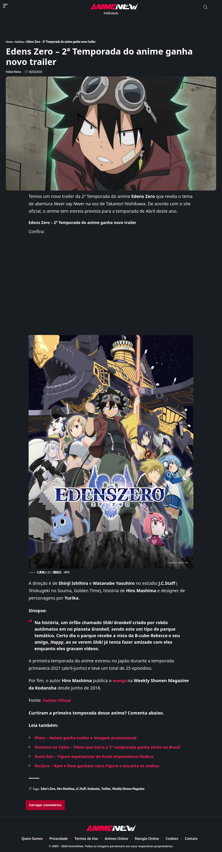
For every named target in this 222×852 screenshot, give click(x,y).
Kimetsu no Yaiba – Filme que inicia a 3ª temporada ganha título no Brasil (113, 747)
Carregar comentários (45, 805)
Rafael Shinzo (14, 71)
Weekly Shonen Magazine (128, 789)
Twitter (106, 789)
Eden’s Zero (48, 789)
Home (9, 41)
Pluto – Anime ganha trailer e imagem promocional (90, 738)
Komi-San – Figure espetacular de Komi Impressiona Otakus (99, 756)
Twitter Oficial (57, 700)
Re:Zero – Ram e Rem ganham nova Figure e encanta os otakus (102, 766)
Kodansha (93, 789)
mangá (120, 680)
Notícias (20, 41)
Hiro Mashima (65, 789)
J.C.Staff (81, 789)
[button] (205, 7)
